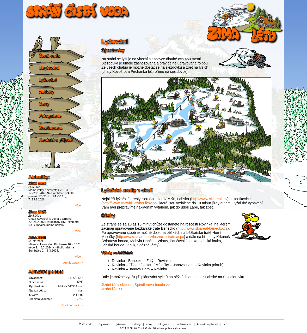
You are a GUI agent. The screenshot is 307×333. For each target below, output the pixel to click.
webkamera (184, 324)
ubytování (104, 324)
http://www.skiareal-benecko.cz (202, 228)
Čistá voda (49, 56)
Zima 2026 (37, 183)
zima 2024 (37, 237)
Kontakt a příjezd (55, 140)
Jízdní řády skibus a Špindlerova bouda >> (135, 285)
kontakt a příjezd (207, 324)
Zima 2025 (37, 212)
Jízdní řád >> (112, 289)
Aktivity (46, 92)
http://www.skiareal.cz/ (209, 199)
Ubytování (49, 68)
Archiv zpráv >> (73, 262)
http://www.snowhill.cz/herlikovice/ (130, 203)
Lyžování (48, 80)
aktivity (136, 324)
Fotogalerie (50, 116)
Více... (79, 205)
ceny (149, 324)
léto (226, 324)
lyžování (121, 324)
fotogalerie (164, 324)
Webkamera (50, 128)
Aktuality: (39, 177)
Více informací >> (72, 305)
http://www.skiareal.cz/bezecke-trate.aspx (150, 237)
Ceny (44, 104)
